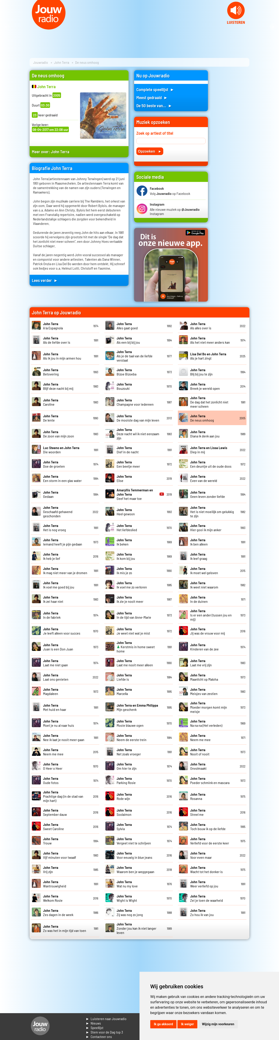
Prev (5, 26)
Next (273, 26)
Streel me (197, 812)
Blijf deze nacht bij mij (58, 386)
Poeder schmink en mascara (209, 780)
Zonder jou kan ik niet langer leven (136, 928)
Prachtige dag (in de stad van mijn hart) (63, 796)
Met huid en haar (54, 707)
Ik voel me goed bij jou (58, 585)
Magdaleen (50, 691)
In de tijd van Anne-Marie (134, 615)
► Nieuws (93, 1023)
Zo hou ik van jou (202, 912)
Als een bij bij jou (128, 340)
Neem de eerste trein (131, 737)
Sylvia (124, 826)
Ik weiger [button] (187, 1024)
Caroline (50, 402)
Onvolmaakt (198, 766)
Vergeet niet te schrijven (134, 841)
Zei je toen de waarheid (206, 898)
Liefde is (124, 677)
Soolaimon (124, 812)
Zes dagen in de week (58, 912)
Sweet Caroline (53, 826)
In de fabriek (52, 615)
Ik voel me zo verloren (132, 585)
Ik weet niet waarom (204, 585)
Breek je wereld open (205, 386)
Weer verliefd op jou (204, 884)
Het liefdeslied (127, 527)
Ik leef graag (198, 556)
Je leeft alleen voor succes (61, 631)
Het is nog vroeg (54, 527)
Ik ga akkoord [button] (163, 1024)
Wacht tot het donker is (206, 869)
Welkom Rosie (53, 898)
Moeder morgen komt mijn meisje (208, 707)
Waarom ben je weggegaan (135, 869)
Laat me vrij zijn (201, 663)
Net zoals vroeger (129, 752)
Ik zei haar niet (53, 599)
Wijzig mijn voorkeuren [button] (218, 1024)
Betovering (51, 372)
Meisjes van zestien (204, 691)
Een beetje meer (128, 464)
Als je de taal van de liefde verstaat (135, 356)
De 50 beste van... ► (154, 105)
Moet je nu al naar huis (58, 723)
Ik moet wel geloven (204, 570)
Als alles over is (200, 326)
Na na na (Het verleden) (206, 723)
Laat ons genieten (55, 677)
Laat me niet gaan (55, 663)
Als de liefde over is (56, 340)
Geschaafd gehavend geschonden (57, 511)
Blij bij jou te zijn (201, 372)
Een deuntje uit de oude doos (210, 464)
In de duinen (199, 599)
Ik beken (124, 542)
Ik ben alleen (199, 542)
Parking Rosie (126, 780)
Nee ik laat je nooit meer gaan (63, 737)
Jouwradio (40, 62)
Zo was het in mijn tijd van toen (64, 928)
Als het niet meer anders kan (210, 340)
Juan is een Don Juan (58, 647)
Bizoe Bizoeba (126, 372)
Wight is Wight (127, 898)
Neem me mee (200, 737)
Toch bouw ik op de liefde (208, 826)
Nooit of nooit (199, 752)
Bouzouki (124, 386)
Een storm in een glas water (62, 478)
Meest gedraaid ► (152, 97)
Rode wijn (124, 796)
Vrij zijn (50, 869)
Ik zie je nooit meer (130, 599)
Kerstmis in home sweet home (136, 646)
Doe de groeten (54, 464)
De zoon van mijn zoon (58, 434)
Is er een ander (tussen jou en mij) (211, 615)
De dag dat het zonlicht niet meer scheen (209, 402)
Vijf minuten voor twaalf (59, 855)
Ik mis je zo (124, 570)
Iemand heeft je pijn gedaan (62, 542)
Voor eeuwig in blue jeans (134, 855)
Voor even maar (201, 855)
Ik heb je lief (51, 556)
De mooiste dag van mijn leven (138, 418)
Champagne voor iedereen (135, 402)
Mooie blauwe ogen (130, 723)
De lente (50, 418)
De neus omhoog (202, 418)
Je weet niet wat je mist (133, 631)
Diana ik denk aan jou (205, 434)
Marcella (124, 691)
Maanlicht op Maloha (204, 677)
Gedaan (50, 494)
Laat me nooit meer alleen (135, 663)
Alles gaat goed (127, 326)
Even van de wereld (203, 478)
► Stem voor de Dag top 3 (104, 1032)
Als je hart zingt (208, 356)
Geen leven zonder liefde (207, 494)
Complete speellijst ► (155, 89)
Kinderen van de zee (204, 647)
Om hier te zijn (127, 766)
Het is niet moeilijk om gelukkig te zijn (212, 511)
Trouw (50, 841)
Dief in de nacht (128, 449)
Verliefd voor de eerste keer (209, 841)
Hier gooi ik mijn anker (205, 527)
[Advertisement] (231, 137)
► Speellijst (94, 1027)
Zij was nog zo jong (130, 912)
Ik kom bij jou (126, 556)
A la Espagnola (53, 326)
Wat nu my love (127, 884)
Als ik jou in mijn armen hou (62, 356)
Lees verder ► (45, 280)
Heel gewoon (126, 511)
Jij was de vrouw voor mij (207, 631)
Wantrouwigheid (54, 884)
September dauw (55, 812)
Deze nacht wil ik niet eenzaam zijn (138, 433)
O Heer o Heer (52, 766)
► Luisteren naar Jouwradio (106, 1019)
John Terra (61, 62)
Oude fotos (51, 780)
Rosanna (197, 796)
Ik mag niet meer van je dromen (65, 570)
